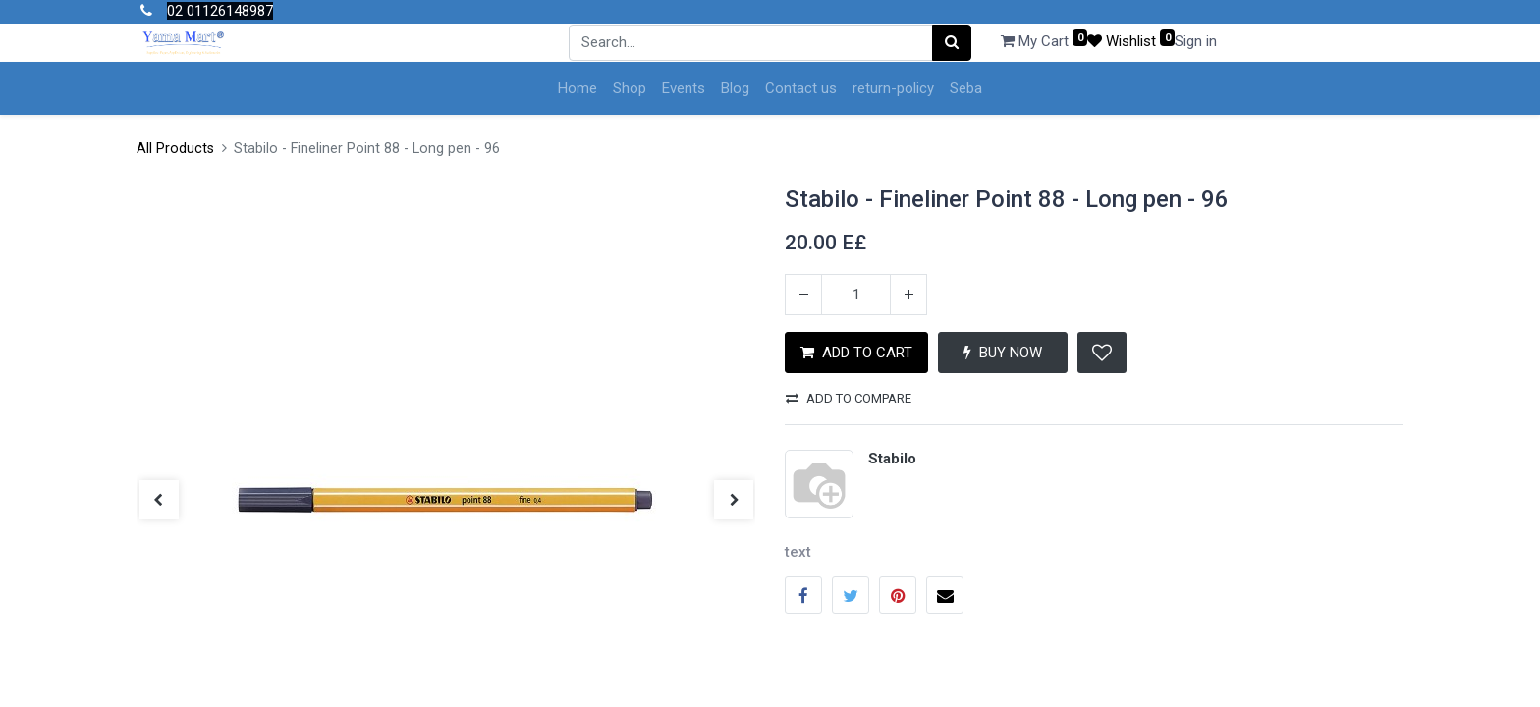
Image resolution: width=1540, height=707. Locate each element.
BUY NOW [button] (1002, 352)
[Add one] (908, 294)
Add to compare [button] (848, 398)
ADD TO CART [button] (856, 352)
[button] (1102, 352)
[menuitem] (577, 89)
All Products (175, 148)
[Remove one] (803, 294)
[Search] (951, 43)
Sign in (1196, 41)
